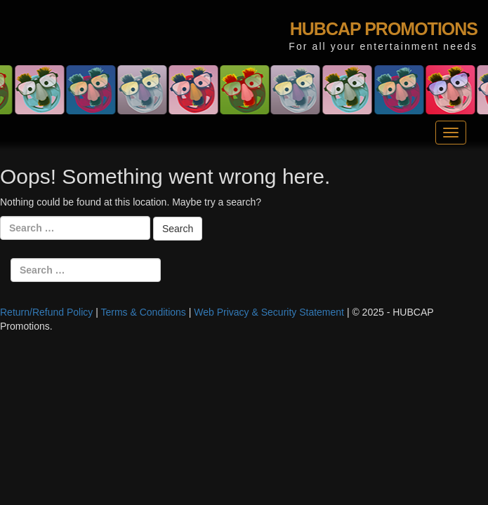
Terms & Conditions (142, 312)
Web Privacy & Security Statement (269, 312)
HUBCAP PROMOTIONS (383, 29)
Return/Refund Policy (46, 312)
